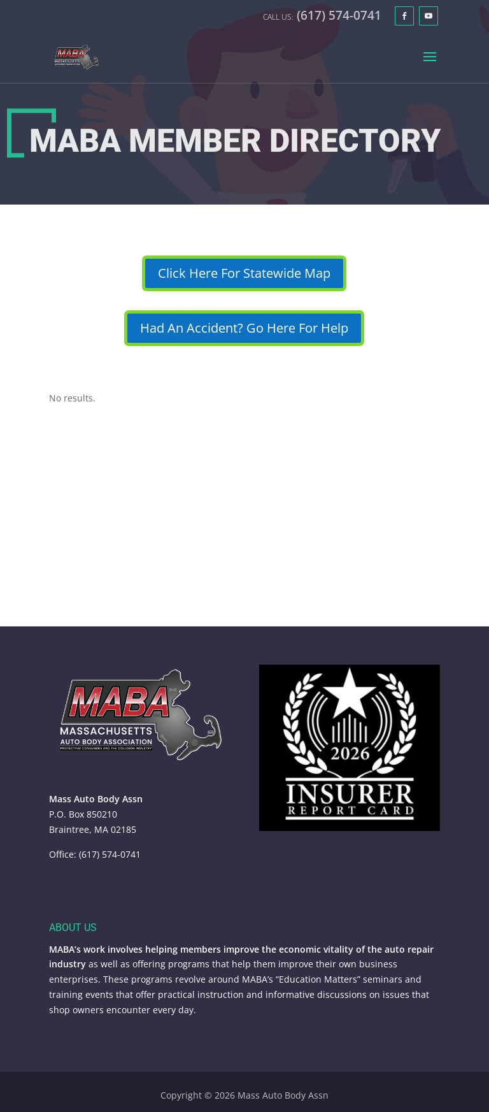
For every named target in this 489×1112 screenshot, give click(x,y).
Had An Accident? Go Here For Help (244, 327)
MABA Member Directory (235, 144)
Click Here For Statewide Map (244, 273)
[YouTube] (428, 15)
